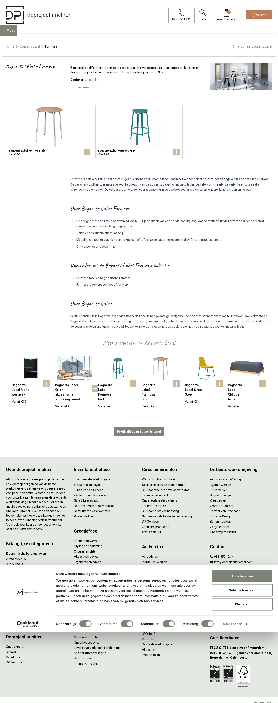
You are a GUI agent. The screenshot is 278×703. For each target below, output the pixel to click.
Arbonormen (150, 619)
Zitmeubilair (14, 571)
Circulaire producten (155, 517)
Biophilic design (220, 486)
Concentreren (151, 558)
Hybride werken (220, 475)
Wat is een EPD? (153, 523)
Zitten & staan (151, 609)
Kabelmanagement (87, 563)
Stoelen (11, 586)
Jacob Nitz (92, 79)
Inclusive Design (220, 507)
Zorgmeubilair (219, 517)
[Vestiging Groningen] (241, 609)
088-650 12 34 (222, 547)
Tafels (10, 592)
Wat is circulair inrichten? (158, 470)
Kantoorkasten (16, 576)
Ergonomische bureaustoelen (26, 544)
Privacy (147, 614)
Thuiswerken (219, 480)
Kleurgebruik (218, 491)
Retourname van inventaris (92, 501)
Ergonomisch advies (87, 552)
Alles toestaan (242, 646)
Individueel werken (154, 552)
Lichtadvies (81, 558)
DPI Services (82, 598)
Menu (12, 33)
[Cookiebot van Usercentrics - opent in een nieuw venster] (28, 694)
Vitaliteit (147, 603)
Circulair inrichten (85, 542)
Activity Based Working (225, 470)
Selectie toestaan (242, 661)
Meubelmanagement (88, 603)
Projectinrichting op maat (159, 579)
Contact (259, 14)
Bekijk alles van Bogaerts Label (139, 422)
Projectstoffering (17, 560)
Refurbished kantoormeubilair (94, 496)
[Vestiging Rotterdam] (241, 588)
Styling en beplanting (88, 537)
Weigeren (242, 675)
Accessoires (14, 613)
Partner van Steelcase (225, 501)
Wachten (148, 563)
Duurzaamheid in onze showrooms (165, 480)
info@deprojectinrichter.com (231, 552)
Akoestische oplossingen (23, 565)
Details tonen (232, 694)
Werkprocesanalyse (87, 475)
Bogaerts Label (30, 46)
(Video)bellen (151, 568)
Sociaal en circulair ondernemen (163, 475)
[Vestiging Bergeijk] (241, 598)
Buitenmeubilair (220, 512)
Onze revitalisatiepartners (159, 491)
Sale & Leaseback (86, 491)
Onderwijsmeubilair (223, 523)
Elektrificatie (14, 607)
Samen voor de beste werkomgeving (167, 507)
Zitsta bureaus (16, 549)
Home (10, 46)
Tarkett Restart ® (154, 496)
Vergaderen (150, 547)
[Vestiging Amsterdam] (241, 577)
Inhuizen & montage (87, 587)
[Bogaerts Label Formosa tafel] (49, 131)
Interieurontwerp (85, 531)
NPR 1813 (148, 624)
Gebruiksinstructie (86, 628)
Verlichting (13, 597)
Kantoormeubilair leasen (90, 486)
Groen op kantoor (221, 496)
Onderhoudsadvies (87, 633)
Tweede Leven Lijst (155, 486)
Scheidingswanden (19, 581)
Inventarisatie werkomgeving (93, 470)
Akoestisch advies (86, 547)
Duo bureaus (14, 555)
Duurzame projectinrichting (160, 501)
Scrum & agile (151, 574)
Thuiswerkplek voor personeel (94, 593)
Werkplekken (14, 602)
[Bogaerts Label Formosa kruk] (139, 131)
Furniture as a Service (88, 480)
